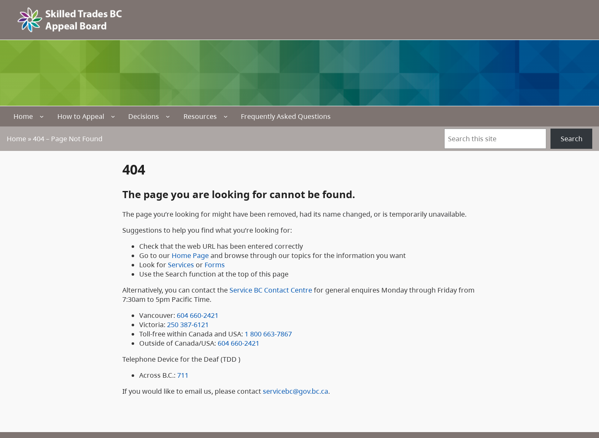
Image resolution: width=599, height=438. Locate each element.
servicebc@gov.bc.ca (295, 391)
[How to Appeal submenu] (113, 116)
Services (181, 264)
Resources (200, 116)
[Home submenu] (42, 116)
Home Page (190, 255)
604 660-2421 (198, 315)
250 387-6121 (188, 324)
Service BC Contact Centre (270, 290)
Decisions (143, 116)
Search (572, 138)
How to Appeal (80, 116)
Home (23, 116)
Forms (215, 264)
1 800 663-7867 (268, 334)
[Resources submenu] (226, 116)
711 (183, 375)
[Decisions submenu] (168, 116)
